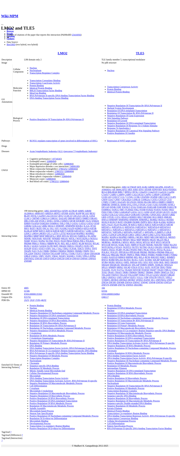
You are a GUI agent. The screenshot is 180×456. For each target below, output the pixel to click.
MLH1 (153, 240)
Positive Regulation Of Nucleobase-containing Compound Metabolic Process (64, 416)
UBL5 (104, 277)
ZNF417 (136, 282)
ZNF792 (121, 285)
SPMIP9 (112, 267)
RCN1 (57, 243)
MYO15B (106, 245)
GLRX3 (105, 214)
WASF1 (62, 256)
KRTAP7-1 (139, 232)
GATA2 (82, 223)
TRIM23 (54, 251)
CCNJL (129, 197)
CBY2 (60, 216)
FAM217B (171, 207)
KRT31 (148, 224)
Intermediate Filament (117, 368)
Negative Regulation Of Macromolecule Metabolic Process (56, 383)
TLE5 (140, 53)
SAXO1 (35, 246)
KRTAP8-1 (150, 232)
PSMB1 (151, 255)
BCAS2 (85, 213)
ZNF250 (61, 258)
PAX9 (63, 241)
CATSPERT (165, 194)
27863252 (63, 169)
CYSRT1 (113, 202)
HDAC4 (125, 217)
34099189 (74, 166)
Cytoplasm (34, 388)
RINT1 (75, 243)
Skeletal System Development (120, 108)
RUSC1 (27, 246)
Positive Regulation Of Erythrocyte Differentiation (52, 428)
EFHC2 (57, 221)
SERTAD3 (165, 260)
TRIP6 (86, 251)
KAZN (71, 228)
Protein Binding (37, 85)
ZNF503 (160, 282)
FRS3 (171, 209)
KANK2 (64, 228)
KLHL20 (28, 231)
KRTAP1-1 (107, 227)
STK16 (134, 267)
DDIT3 (78, 218)
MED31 (105, 240)
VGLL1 (140, 277)
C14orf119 (152, 192)
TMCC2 (168, 270)
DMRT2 (162, 202)
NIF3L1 (72, 238)
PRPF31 (131, 255)
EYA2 (133, 207)
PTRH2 (174, 255)
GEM (146, 212)
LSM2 (151, 235)
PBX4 (69, 241)
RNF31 (105, 260)
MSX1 (133, 242)
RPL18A (119, 260)
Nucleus (33, 68)
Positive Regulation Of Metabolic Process (125, 388)
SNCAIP (135, 265)
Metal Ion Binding (38, 93)
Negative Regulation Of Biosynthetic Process (50, 396)
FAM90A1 (54, 223)
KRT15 (42, 231)
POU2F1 (114, 252)
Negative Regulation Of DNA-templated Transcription (131, 123)
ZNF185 (39, 258)
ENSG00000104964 (111, 294)
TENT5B (136, 270)
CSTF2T (162, 199)
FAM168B (161, 207)
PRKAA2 (106, 255)
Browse (10, 31)
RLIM (81, 243)
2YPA (37, 300)
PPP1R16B (134, 252)
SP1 (92, 246)
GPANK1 (145, 214)
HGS (154, 217)
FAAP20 (35, 223)
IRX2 (150, 222)
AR (113, 189)
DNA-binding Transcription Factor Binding (49, 98)
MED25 (171, 237)
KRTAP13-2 (130, 229)
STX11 (141, 267)
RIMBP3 (171, 257)
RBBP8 (50, 243)
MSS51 (125, 242)
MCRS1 (140, 237)
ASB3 (135, 189)
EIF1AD (105, 207)
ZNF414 (128, 282)
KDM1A (171, 222)
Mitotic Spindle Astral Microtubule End (47, 371)
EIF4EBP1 (81, 221)
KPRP (35, 231)
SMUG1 (71, 246)
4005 (26, 288)
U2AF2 (155, 275)
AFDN (65, 211)
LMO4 (35, 233)
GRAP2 (165, 214)
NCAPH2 (91, 236)
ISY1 (57, 228)
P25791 (27, 297)
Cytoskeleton (35, 333)
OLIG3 (151, 247)
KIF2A (86, 228)
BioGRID (11, 44)
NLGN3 (173, 245)
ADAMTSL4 (55, 211)
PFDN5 (133, 250)
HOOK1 (79, 226)
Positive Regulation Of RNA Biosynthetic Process (52, 398)
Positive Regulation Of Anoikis (121, 133)
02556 (104, 291)
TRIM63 (79, 251)
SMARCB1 (115, 265)
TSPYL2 (65, 253)
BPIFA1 (128, 192)
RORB (112, 260)
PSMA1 (43, 243)
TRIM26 (133, 272)
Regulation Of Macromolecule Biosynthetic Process (130, 328)
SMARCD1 (126, 265)
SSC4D (127, 267)
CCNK (137, 197)
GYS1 (118, 217)
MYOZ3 (73, 236)
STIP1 (48, 248)
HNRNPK (134, 219)
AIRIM (88, 211)
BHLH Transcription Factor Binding (46, 90)
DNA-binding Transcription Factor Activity (49, 378)
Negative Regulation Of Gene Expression (125, 115)
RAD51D (113, 257)
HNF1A (105, 219)
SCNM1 (148, 260)
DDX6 (140, 202)
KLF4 (116, 224)
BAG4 (166, 189)
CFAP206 (144, 197)
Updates (10, 39)
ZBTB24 (123, 280)
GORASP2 (135, 214)
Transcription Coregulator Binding (45, 80)
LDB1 (89, 231)
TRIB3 (46, 251)
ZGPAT (147, 280)
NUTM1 (49, 241)
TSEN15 (37, 253)
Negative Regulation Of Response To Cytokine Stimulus (132, 125)
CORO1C (54, 218)
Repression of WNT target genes (121, 141)
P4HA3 (174, 247)
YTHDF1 (106, 280)
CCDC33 (68, 216)
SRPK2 (120, 267)
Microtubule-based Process (42, 411)
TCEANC (106, 270)
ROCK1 (88, 243)
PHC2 (82, 241)
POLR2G (90, 241)
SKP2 (167, 262)
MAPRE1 (80, 233)
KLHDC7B (125, 224)
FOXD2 (149, 209)
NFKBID (56, 238)
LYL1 (49, 233)
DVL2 (130, 204)
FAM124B (151, 207)
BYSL (34, 216)
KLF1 (111, 224)
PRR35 (144, 255)
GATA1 (74, 223)
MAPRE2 (90, 233)
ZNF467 (144, 282)
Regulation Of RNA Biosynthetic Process (48, 323)
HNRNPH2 (124, 219)
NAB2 (121, 245)
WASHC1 (70, 256)
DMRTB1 (106, 204)
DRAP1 (93, 218)
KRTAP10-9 (165, 227)
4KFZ (43, 300)
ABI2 (46, 211)
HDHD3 (133, 217)
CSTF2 (154, 199)
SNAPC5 (79, 246)
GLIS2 (174, 212)
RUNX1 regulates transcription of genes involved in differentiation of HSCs (64, 141)
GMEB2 (28, 226)
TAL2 (60, 248)
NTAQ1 (34, 241)
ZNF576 (105, 285)
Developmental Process (40, 423)
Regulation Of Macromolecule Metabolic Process (52, 406)
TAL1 (54, 248)
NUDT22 (127, 247)
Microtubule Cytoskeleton (41, 391)
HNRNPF (113, 219)
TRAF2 (118, 272)
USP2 (119, 277)
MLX (166, 240)
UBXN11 (112, 277)
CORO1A (44, 218)
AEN (139, 187)
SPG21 (105, 267)
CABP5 (127, 194)
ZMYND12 (29, 258)
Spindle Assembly (38, 408)
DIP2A (155, 202)
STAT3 (42, 248)
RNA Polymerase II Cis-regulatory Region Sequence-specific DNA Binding (63, 350)
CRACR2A (126, 199)
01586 (27, 291)
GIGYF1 (166, 212)
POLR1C (106, 252)
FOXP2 (164, 209)
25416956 (76, 35)
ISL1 (52, 228)
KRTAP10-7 (79, 231)
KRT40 (56, 231)
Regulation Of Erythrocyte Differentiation (48, 418)
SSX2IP (27, 248)
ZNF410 (76, 258)
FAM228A (44, 223)
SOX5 (87, 246)
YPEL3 (85, 256)
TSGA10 (123, 275)
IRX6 (155, 222)
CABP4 (120, 194)
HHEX (160, 217)
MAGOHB (166, 235)
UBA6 (86, 253)
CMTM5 (36, 218)
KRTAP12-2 (118, 229)
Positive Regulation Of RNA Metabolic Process (51, 403)
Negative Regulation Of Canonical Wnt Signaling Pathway (133, 131)
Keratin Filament (114, 408)
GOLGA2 (36, 226)
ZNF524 (168, 282)
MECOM (154, 237)
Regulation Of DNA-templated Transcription (127, 110)
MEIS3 (119, 240)
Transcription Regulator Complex (45, 73)
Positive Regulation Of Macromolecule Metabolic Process (133, 381)
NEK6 (166, 245)
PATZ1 (57, 241)
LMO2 (62, 53)
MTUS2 (65, 236)
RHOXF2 (155, 257)
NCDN (142, 245)
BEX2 (92, 213)
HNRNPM (70, 226)
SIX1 (140, 262)
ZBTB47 (131, 280)
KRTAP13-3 (141, 229)
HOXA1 (162, 219)
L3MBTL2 (160, 232)
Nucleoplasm (35, 70)
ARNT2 (57, 213)
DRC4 (27, 221)
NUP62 (41, 241)
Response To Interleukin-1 (119, 128)
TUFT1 (79, 253)
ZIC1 (153, 280)
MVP (153, 242)
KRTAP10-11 (118, 227)
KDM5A (79, 228)
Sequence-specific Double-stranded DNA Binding (129, 403)
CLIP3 (173, 197)
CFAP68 (153, 197)
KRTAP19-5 (165, 229)
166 (103, 288)
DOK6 (123, 204)
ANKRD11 (107, 189)
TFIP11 (88, 248)
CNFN (105, 199)
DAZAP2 (63, 218)
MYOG (114, 245)
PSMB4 (159, 255)
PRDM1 (143, 252)
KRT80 (70, 231)
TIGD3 (160, 270)
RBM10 (121, 257)
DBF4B (71, 218)
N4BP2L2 (82, 236)
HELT (140, 217)
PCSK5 (126, 250)
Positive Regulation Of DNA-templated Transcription (53, 401)
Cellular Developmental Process (44, 373)
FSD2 (104, 212)
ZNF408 (120, 282)
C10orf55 (143, 192)
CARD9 (155, 194)
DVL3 (136, 204)
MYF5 (159, 242)
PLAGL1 (167, 250)
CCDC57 (116, 197)
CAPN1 (147, 194)
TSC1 (92, 251)
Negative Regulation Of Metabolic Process (49, 356)
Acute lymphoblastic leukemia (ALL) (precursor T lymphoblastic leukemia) (63, 151)
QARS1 (105, 257)
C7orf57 (105, 194)
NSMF (27, 241)
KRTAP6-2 (118, 232)
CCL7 (123, 197)
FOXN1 (157, 209)
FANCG (115, 209)
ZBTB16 (115, 280)
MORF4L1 (106, 242)
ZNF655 (92, 258)
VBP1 (41, 256)
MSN (58, 236)
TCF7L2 (120, 270)
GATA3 (89, 223)
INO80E (136, 222)
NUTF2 (135, 247)
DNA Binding (36, 345)
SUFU (148, 267)
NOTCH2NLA (83, 238)
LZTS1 (55, 233)
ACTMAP (131, 187)
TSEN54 (46, 253)
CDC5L (85, 216)
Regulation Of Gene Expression (121, 323)
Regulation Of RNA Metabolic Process (47, 335)
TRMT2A (164, 272)
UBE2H (171, 275)
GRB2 (44, 226)
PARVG (105, 250)
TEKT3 (80, 248)
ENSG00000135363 (33, 294)
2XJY (26, 300)
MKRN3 (145, 240)
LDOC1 (27, 233)
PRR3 (137, 255)
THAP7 (153, 270)
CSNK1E (136, 199)
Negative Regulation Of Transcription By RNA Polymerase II (134, 105)
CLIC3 (166, 197)
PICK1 (147, 250)
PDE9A (75, 241)
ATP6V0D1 (157, 189)
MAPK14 (114, 237)
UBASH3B (95, 253)
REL (63, 243)
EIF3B (72, 221)
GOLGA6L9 (124, 214)
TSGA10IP (55, 253)
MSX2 (139, 242)
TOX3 (104, 272)
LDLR (168, 232)
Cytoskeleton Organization (42, 338)
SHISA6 (133, 262)
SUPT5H (155, 267)
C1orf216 (162, 192)
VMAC (55, 256)
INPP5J (143, 222)
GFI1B (159, 212)
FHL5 (68, 223)
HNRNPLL (144, 219)
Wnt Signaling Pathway (117, 118)
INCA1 (46, 228)
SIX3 (151, 262)
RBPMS (129, 257)
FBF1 (122, 209)
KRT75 (63, 231)
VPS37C (161, 277)
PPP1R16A (124, 252)
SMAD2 (62, 246)
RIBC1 (163, 257)
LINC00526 (122, 235)
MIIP (138, 240)
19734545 (56, 159)
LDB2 (95, 231)
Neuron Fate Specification (41, 413)
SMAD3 (174, 262)
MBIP (36, 236)
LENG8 (112, 235)
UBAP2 (163, 275)
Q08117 (105, 297)
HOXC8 (105, 222)
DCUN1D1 (132, 202)
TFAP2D (145, 270)
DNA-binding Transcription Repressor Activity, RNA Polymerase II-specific (141, 416)
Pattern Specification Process (120, 426)
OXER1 (166, 247)
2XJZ (32, 300)
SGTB (50, 246)
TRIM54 (62, 251)
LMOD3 (42, 233)
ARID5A (49, 213)
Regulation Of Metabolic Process (44, 368)
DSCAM (34, 221)
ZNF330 (170, 280)
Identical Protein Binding (41, 88)
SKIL (161, 262)
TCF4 (113, 270)
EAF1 (150, 204)
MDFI (147, 237)
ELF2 (88, 221)
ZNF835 (129, 285)
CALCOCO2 (51, 216)
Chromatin (34, 363)
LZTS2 (62, 233)
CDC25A (77, 216)
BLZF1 (27, 216)
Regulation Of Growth (117, 120)
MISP (42, 236)
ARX (129, 189)
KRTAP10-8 (153, 227)
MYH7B (166, 242)
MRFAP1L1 (50, 236)
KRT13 (134, 224)
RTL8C (96, 243)
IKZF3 (39, 228)
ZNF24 (53, 258)
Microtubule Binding (39, 421)
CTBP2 (105, 202)
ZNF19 (46, 258)
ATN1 (141, 189)
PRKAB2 (115, 255)
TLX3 (40, 251)
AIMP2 (81, 211)
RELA (68, 243)
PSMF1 (166, 255)
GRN (104, 217)
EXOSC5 (126, 207)
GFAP (96, 223)
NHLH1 (64, 238)
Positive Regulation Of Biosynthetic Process (127, 378)
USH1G (34, 256)
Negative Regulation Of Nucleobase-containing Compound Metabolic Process (64, 313)
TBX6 (169, 267)
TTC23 (149, 275)
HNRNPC (60, 226)
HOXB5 (170, 219)
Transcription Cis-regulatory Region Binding (50, 426)
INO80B (128, 222)
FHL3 (62, 223)
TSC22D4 (28, 253)
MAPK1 (105, 237)
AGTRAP (72, 211)
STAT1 (35, 248)
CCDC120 (106, 197)
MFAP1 (126, 240)
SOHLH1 (159, 265)
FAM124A (141, 207)
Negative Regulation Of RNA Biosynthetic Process (52, 320)
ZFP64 (93, 256)
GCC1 (141, 212)
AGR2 (144, 187)
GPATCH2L (155, 214)
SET (172, 260)
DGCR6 (147, 202)
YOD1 (79, 256)
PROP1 (123, 255)
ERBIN (27, 223)
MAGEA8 (71, 233)
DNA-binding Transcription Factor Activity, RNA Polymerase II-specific (62, 348)
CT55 (169, 199)
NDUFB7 (47, 238)
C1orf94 (41, 216)
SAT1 (141, 260)
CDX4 (92, 216)
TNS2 (174, 270)
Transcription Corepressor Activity (122, 87)
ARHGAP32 (121, 189)
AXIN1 (71, 213)
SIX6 (156, 262)
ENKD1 (95, 221)
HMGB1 (168, 217)
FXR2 (116, 212)
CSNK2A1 (146, 199)
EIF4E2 (113, 207)
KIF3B (93, 228)
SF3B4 (105, 262)
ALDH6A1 (29, 213)
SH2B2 (111, 262)
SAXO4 (42, 246)
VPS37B (153, 277)
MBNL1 (132, 237)
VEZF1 (48, 256)
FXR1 (110, 212)
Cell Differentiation (38, 386)
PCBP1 (119, 250)
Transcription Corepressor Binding (122, 418)
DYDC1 (42, 221)
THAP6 (27, 251)
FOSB (143, 209)
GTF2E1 (111, 217)
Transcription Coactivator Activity (45, 83)
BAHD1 (173, 189)
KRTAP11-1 (107, 229)
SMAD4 (105, 265)
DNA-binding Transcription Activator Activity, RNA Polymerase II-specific (63, 381)
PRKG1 (35, 243)
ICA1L (87, 226)
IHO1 (26, 228)
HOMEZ (154, 219)
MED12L (163, 237)
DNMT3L (115, 204)
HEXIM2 (147, 217)
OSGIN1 (159, 247)
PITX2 (160, 250)
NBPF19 (135, 245)
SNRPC (151, 265)
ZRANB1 (138, 285)
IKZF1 (33, 228)
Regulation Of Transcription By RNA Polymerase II (130, 113)
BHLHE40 (112, 192)
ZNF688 (28, 261)
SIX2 (145, 262)
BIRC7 (121, 192)
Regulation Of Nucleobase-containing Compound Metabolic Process (60, 328)
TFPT (94, 248)
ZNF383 (112, 282)
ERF (119, 207)
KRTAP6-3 (129, 232)
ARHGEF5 (39, 213)
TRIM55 (70, 251)
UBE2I (27, 256)
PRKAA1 (169, 252)
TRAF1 (111, 272)
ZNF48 (152, 282)
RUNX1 (127, 260)
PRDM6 (27, 243)
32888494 (51, 161)
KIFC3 (105, 224)
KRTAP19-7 (107, 232)
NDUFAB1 (37, 238)
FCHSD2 (129, 209)
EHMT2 (65, 221)
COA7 (111, 199)
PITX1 (153, 250)
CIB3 (160, 197)
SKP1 (55, 246)
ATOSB (64, 213)
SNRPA (143, 265)
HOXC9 (113, 222)
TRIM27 (141, 272)
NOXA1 (94, 238)
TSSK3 (72, 253)
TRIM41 (149, 272)
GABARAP (124, 212)
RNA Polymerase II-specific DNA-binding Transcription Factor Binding (62, 95)
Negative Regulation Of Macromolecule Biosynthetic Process (57, 393)
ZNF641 (84, 258)
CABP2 (112, 194)
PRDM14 (152, 252)
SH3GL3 (119, 262)
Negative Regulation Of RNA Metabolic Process (51, 330)
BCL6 (104, 192)
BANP (79, 213)
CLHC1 (27, 218)
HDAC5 (51, 226)
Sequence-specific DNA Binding (44, 366)
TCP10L (73, 248)
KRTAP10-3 (130, 227)
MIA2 (133, 240)
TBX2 (66, 248)
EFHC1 (50, 221)
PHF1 (140, 250)
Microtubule (35, 376)
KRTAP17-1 (153, 229)
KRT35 (162, 224)
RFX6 (147, 257)
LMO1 (131, 235)
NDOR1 (27, 238)
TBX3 (162, 267)
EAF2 (156, 204)
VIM (146, 277)
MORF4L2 (117, 242)
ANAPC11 (168, 187)
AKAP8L (159, 187)
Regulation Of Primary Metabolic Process (48, 343)
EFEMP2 (163, 204)
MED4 (112, 240)
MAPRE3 (28, 236)
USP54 (125, 277)
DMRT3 (86, 218)
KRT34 (49, 231)
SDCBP (156, 260)
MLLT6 (160, 240)
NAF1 (127, 245)
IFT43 (93, 226)
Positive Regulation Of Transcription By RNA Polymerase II (57, 119)
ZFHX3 (139, 280)
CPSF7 (117, 199)
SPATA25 (168, 265)
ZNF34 (68, 258)
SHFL (126, 262)
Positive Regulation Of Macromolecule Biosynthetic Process (134, 363)
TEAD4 (128, 270)
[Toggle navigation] (2, 24)
